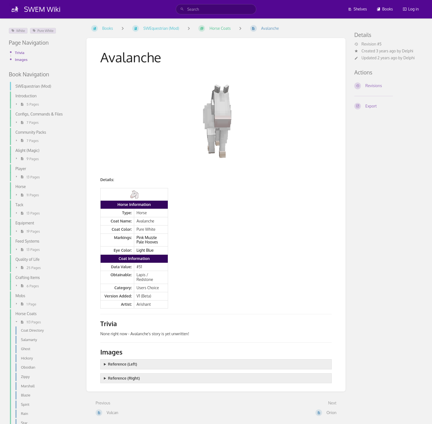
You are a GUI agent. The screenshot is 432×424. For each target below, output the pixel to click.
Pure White (43, 31)
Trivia (19, 52)
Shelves (357, 9)
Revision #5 (368, 44)
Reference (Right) (124, 378)
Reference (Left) (122, 364)
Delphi (407, 51)
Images (21, 59)
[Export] (389, 106)
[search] (216, 9)
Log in (411, 9)
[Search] (182, 9)
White (18, 31)
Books (385, 9)
